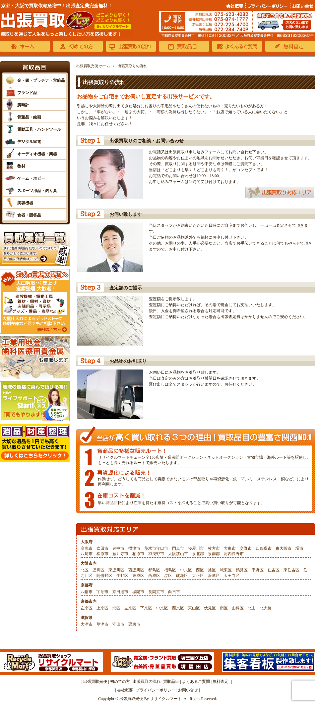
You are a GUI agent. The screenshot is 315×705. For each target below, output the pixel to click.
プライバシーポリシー (155, 690)
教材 (21, 166)
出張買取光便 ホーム (93, 66)
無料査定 (220, 681)
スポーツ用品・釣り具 (37, 190)
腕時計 (23, 105)
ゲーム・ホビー (31, 178)
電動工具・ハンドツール (39, 129)
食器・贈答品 (29, 215)
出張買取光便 (95, 681)
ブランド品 (27, 92)
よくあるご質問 (196, 681)
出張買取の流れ (146, 681)
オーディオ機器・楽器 (37, 154)
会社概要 (125, 690)
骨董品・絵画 (29, 117)
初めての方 (120, 681)
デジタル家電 (29, 141)
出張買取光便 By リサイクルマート (150, 698)
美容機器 (25, 203)
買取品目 (171, 681)
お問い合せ (188, 690)
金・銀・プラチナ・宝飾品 (41, 80)
